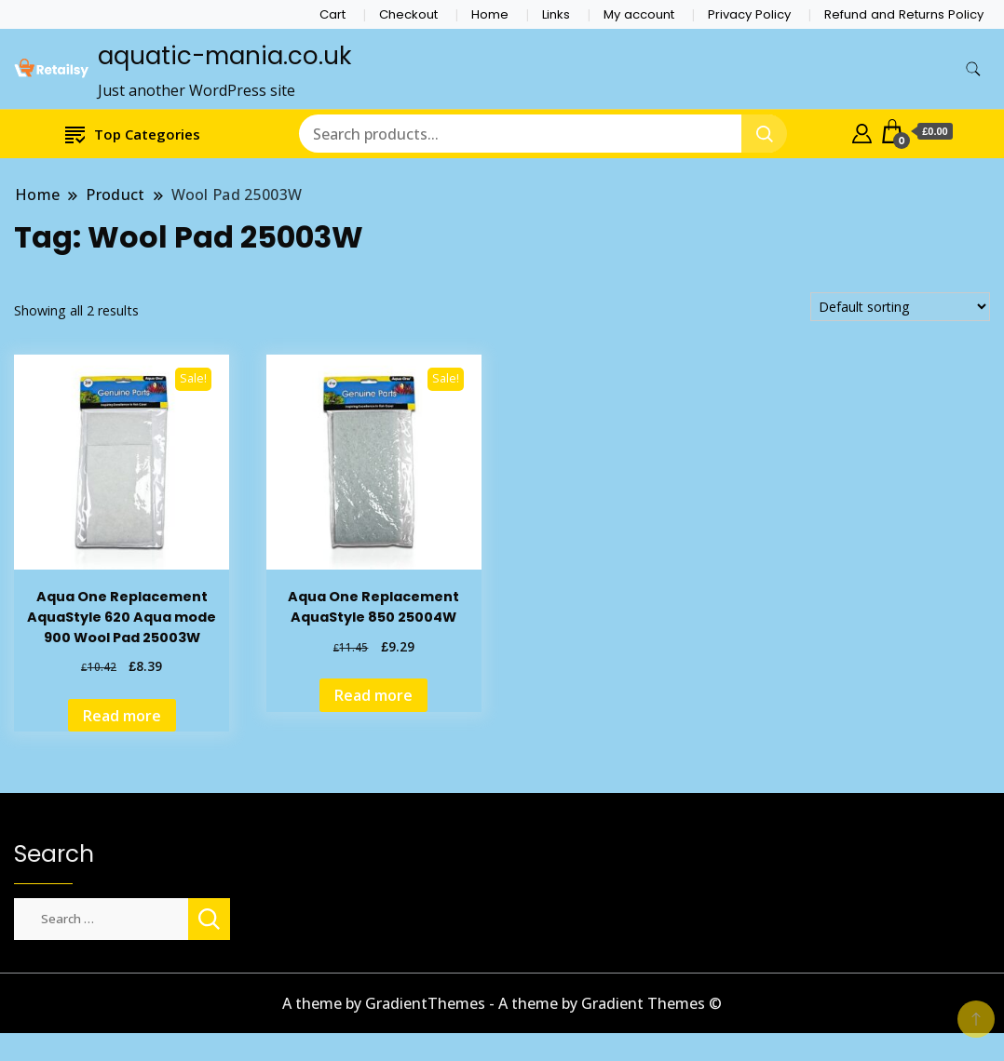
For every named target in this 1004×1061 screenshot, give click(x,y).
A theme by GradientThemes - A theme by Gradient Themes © (502, 1003)
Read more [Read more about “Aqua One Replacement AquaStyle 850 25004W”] (373, 695)
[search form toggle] (973, 69)
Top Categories (132, 133)
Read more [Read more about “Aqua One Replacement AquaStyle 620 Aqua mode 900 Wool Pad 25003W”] (122, 715)
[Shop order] (900, 306)
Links (556, 14)
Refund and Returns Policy (904, 14)
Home (490, 14)
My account (639, 14)
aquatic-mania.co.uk (224, 56)
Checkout (408, 14)
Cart (332, 14)
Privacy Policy (749, 14)
